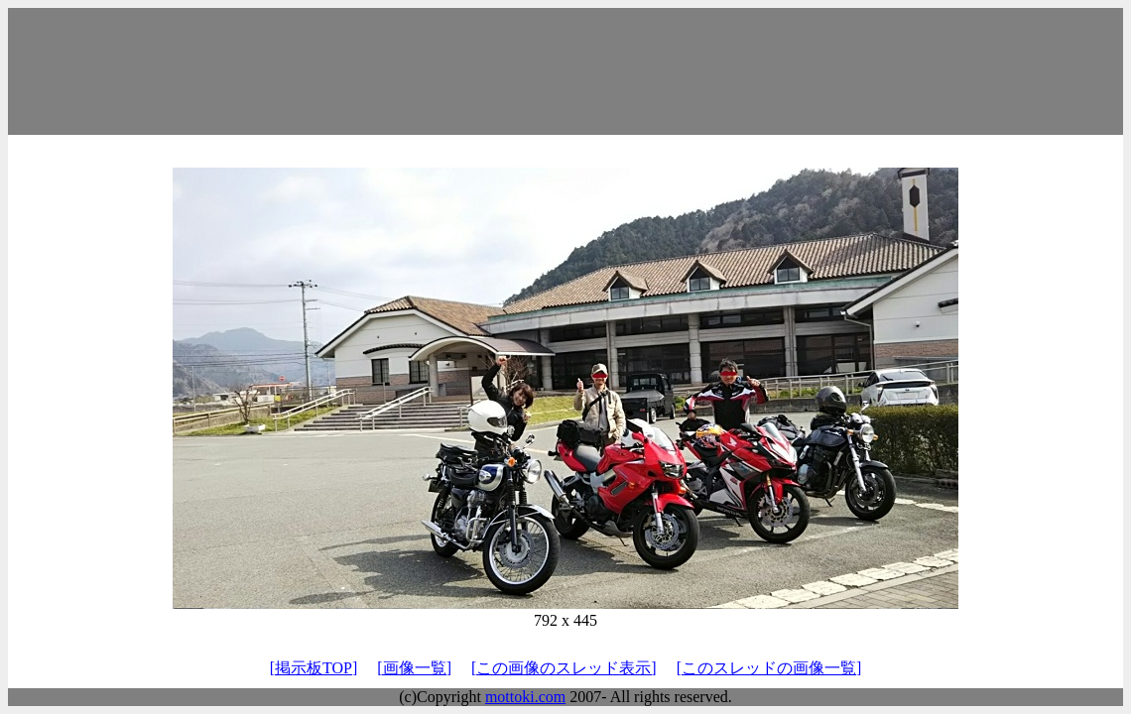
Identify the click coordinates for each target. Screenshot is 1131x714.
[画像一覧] (414, 667)
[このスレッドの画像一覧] (769, 667)
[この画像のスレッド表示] (564, 667)
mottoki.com (525, 696)
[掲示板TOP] (314, 667)
